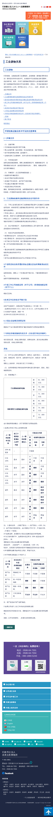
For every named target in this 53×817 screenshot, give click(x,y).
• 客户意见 (7, 119)
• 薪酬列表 (9, 627)
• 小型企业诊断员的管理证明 (14, 111)
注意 (31, 744)
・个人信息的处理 (29, 797)
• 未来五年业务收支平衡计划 (14, 108)
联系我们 (7, 123)
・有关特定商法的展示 (43, 797)
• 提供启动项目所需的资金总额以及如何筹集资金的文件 (23, 100)
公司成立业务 (11, 691)
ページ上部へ (48, 811)
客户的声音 (8, 744)
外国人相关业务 (12, 708)
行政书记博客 (21, 744)
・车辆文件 (8, 94)
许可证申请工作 (38, 54)
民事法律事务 (11, 702)
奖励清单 (40, 741)
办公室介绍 (10, 684)
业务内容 (29, 741)
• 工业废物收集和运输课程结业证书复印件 (18, 97)
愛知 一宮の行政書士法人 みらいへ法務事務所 (19, 54)
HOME (7, 741)
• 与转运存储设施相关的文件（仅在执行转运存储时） (22, 113)
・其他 (6, 116)
